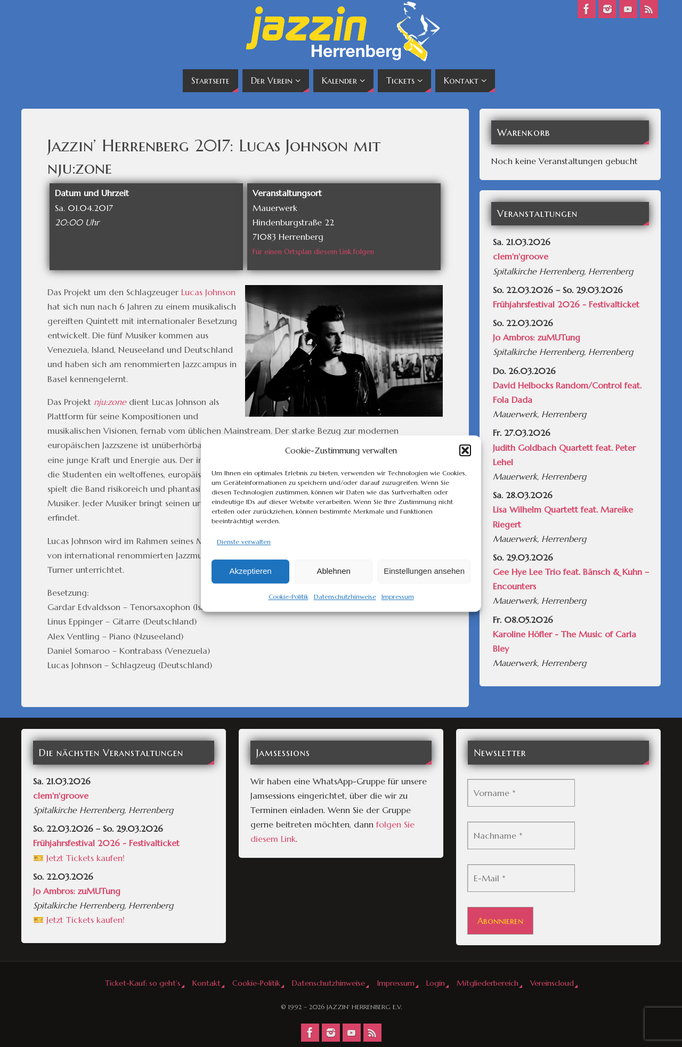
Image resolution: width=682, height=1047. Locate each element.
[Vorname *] (521, 793)
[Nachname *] (521, 835)
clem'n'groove (520, 256)
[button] (465, 450)
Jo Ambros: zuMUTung (536, 337)
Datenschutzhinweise (345, 596)
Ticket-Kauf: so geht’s (143, 983)
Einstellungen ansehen (424, 571)
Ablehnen (333, 571)
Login (435, 983)
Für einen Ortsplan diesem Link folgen (313, 251)
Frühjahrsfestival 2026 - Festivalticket (566, 304)
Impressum (397, 596)
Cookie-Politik (288, 596)
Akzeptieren (250, 571)
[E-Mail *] (521, 878)
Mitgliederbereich (487, 983)
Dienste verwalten (244, 542)
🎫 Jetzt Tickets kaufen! (79, 858)
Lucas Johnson (208, 292)
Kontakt (206, 983)
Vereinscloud (552, 983)
